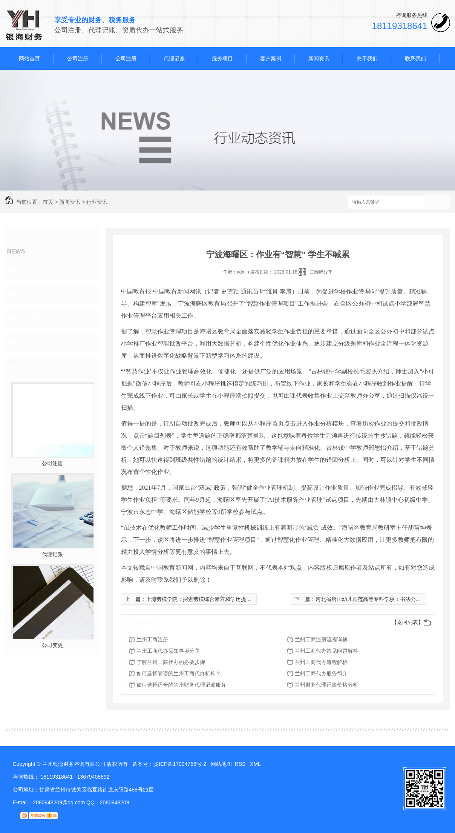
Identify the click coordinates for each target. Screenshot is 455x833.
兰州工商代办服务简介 (321, 673)
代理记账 (174, 58)
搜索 (437, 202)
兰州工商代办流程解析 (321, 662)
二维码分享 (321, 272)
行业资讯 (96, 202)
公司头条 (30, 270)
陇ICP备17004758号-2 (179, 764)
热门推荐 (30, 366)
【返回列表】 (407, 622)
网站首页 (29, 58)
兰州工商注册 (152, 639)
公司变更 (52, 645)
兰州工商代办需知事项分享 (168, 651)
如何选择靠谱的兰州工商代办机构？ (178, 673)
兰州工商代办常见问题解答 (326, 651)
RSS (241, 764)
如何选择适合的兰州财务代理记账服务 (181, 685)
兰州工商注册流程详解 (321, 639)
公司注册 (77, 58)
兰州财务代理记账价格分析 (326, 685)
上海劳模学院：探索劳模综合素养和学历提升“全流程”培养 (213, 599)
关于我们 (367, 58)
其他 (23, 342)
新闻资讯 (318, 58)
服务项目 (222, 58)
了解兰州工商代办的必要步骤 (170, 662)
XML (256, 764)
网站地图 (221, 764)
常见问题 (30, 318)
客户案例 (270, 58)
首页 (48, 202)
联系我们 (415, 58)
